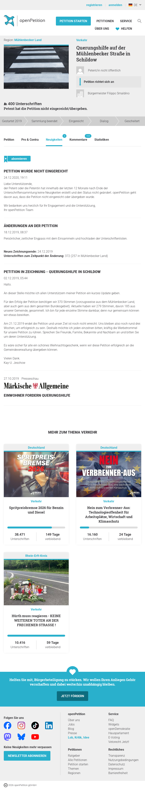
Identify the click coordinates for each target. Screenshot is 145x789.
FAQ (111, 720)
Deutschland (36, 447)
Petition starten (73, 21)
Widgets (113, 724)
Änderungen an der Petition (31, 226)
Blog (71, 729)
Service (126, 21)
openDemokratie (119, 729)
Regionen (74, 773)
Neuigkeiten (54, 137)
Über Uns (102, 28)
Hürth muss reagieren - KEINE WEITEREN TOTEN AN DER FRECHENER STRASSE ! (36, 620)
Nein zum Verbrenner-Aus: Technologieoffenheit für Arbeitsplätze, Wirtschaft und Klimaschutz (109, 514)
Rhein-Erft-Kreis (36, 556)
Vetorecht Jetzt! (118, 742)
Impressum (115, 768)
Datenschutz (116, 764)
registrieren (94, 5)
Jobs (71, 724)
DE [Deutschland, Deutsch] (133, 5)
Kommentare (78, 137)
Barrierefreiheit (118, 773)
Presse (72, 733)
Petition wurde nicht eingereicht (36, 171)
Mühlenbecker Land (28, 40)
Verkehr (81, 40)
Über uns (74, 720)
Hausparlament (118, 733)
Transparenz (116, 755)
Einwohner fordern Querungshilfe (37, 395)
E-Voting (114, 737)
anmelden (115, 5)
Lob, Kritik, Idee (78, 737)
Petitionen (105, 21)
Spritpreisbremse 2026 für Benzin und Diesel (36, 509)
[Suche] (139, 21)
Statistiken (101, 139)
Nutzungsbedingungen (123, 760)
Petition (9, 139)
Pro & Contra (30, 139)
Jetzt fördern (72, 696)
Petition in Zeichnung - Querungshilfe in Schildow (52, 272)
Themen (73, 768)
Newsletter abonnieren (27, 756)
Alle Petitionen (77, 760)
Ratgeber (74, 755)
